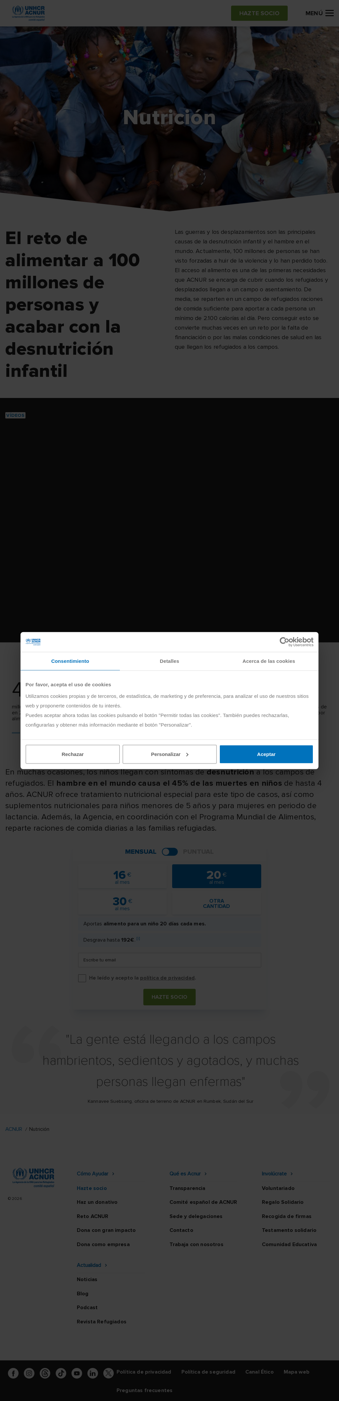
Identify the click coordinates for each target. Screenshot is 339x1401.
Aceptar (266, 754)
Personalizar (169, 754)
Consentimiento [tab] (70, 661)
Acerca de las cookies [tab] (269, 661)
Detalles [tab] (169, 661)
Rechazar (73, 754)
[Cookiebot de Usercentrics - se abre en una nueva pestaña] (285, 642)
